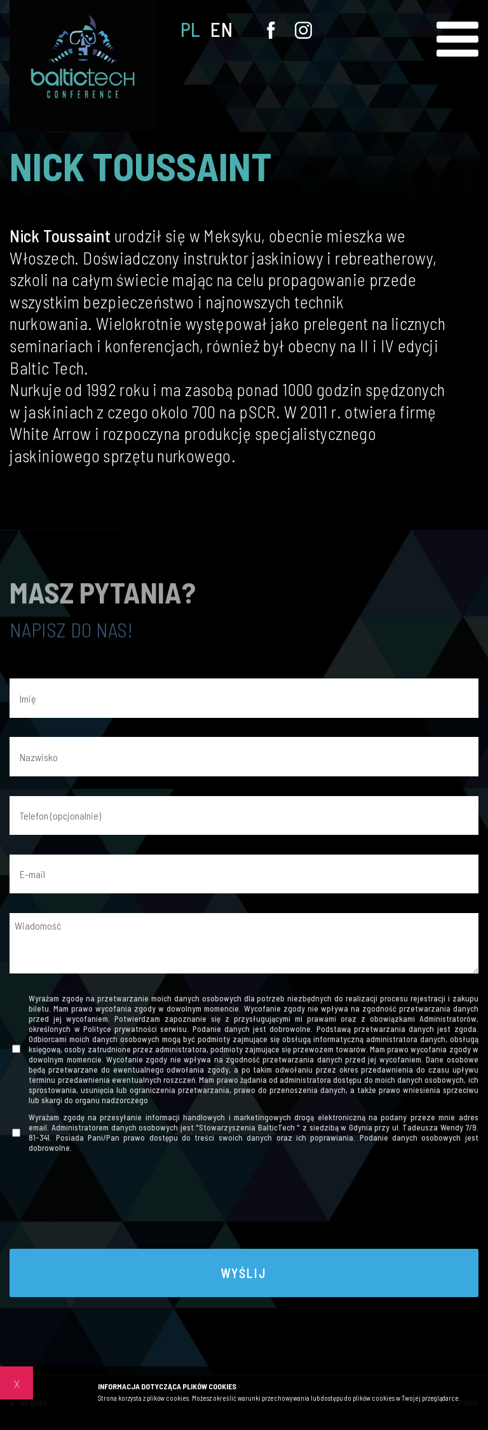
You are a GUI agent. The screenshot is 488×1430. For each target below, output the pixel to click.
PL (190, 29)
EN (221, 29)
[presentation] (244, 1204)
